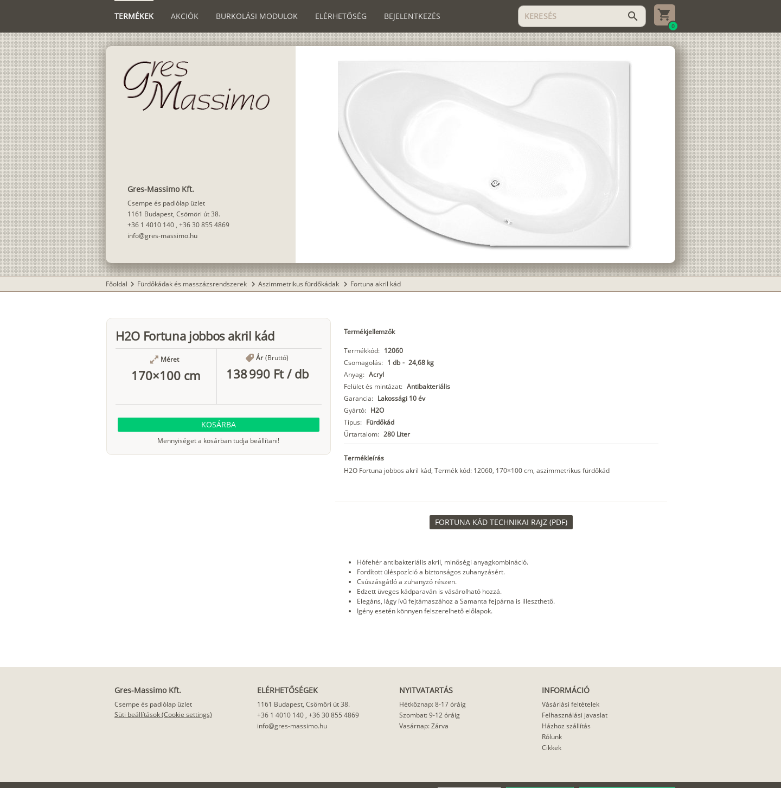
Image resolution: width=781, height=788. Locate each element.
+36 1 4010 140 (150, 224)
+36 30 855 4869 (204, 224)
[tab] (134, 16)
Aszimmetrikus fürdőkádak (299, 284)
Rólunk (552, 736)
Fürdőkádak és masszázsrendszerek (192, 284)
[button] (218, 425)
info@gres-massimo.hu (162, 235)
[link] (501, 522)
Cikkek (551, 747)
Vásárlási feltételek (570, 704)
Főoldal (116, 284)
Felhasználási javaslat (574, 715)
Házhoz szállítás (566, 726)
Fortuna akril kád (375, 284)
